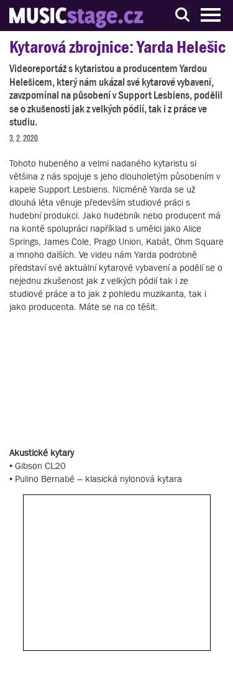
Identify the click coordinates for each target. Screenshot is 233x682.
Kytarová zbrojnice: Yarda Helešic (117, 47)
